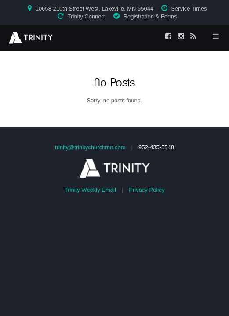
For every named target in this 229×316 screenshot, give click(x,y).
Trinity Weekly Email (90, 190)
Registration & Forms (150, 16)
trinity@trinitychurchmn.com (90, 147)
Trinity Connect (87, 16)
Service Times (189, 8)
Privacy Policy (146, 190)
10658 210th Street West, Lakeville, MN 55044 (95, 8)
